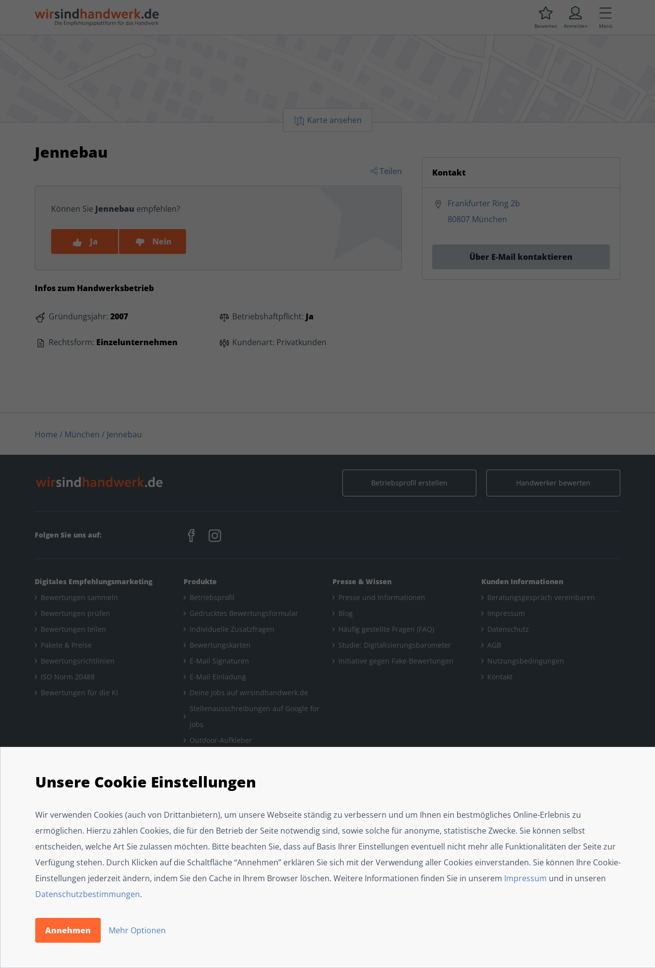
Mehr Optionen (137, 930)
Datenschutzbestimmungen (87, 894)
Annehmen (68, 930)
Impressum (525, 878)
